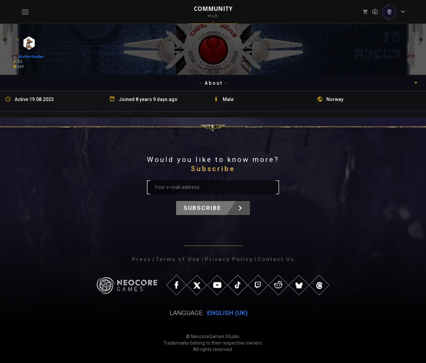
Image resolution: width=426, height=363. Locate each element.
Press (141, 259)
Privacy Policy (229, 259)
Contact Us (276, 259)
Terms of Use (178, 259)
